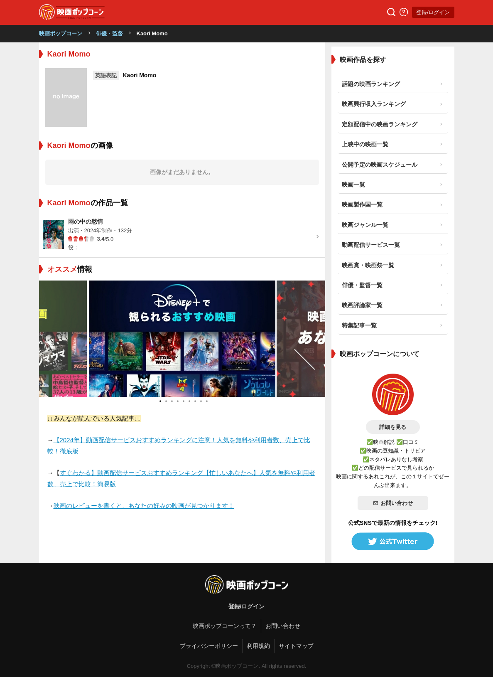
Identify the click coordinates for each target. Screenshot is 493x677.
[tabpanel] (182, 339)
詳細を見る (392, 427)
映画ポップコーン (60, 33)
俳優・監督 (109, 33)
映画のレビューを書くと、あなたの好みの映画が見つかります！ (144, 505)
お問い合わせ (393, 503)
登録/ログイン (433, 12)
